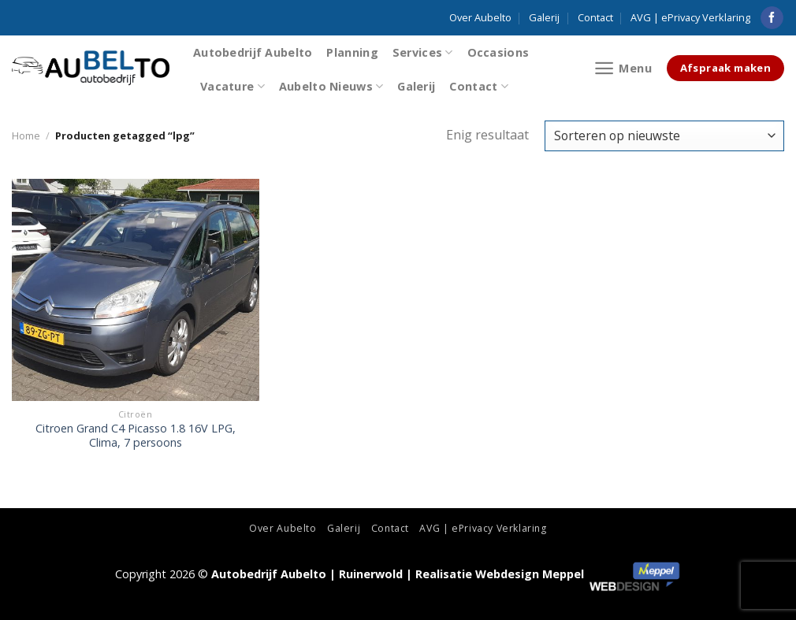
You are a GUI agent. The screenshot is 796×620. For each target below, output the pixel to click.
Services (422, 52)
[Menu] (623, 68)
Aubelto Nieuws (331, 86)
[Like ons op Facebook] (772, 18)
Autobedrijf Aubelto (252, 52)
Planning (352, 52)
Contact (595, 17)
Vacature (232, 86)
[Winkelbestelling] (664, 136)
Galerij (544, 17)
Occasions (498, 52)
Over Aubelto (480, 17)
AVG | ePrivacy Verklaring (690, 17)
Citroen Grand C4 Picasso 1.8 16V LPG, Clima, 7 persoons (135, 436)
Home (26, 135)
